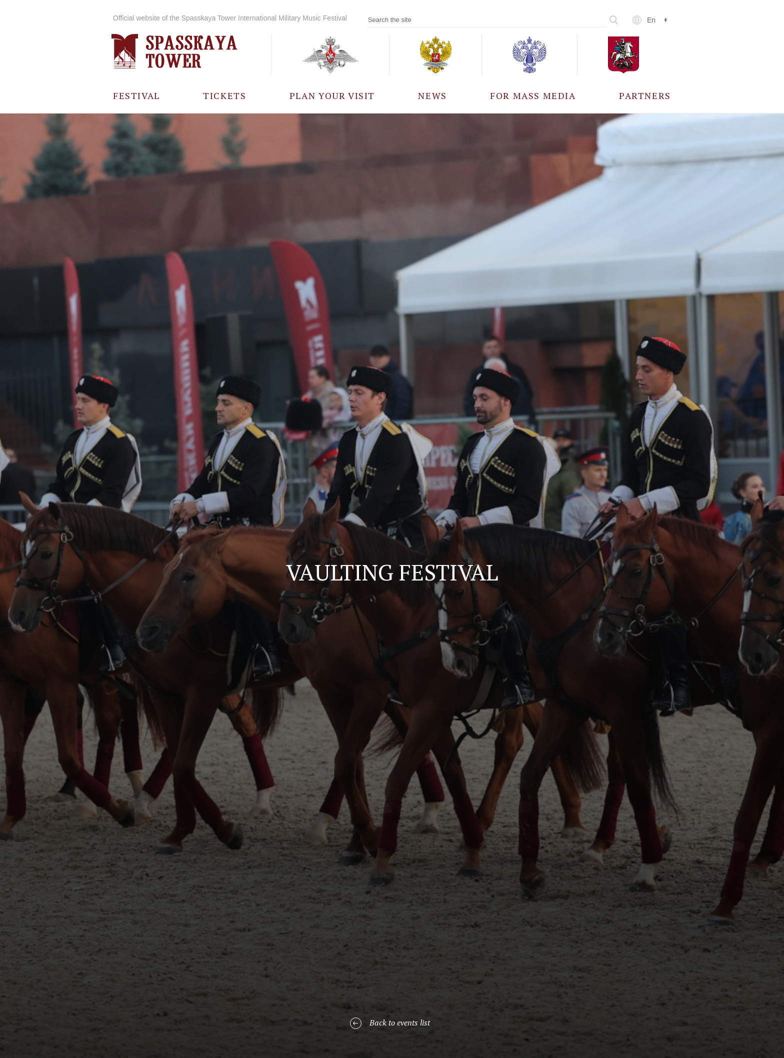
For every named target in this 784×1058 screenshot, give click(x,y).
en (651, 20)
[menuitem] (136, 95)
